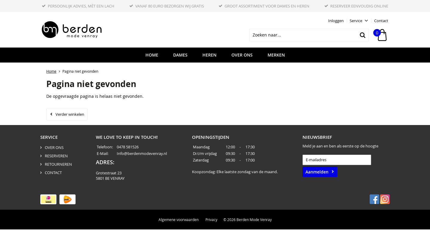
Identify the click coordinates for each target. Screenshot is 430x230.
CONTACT (53, 173)
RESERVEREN (56, 156)
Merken (276, 56)
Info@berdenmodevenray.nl (142, 154)
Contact (381, 20)
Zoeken (362, 36)
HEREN (209, 56)
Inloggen (336, 20)
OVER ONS (242, 56)
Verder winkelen (70, 115)
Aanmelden (316, 172)
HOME (151, 56)
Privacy (211, 220)
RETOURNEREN (58, 164)
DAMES (180, 56)
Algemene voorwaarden (179, 220)
